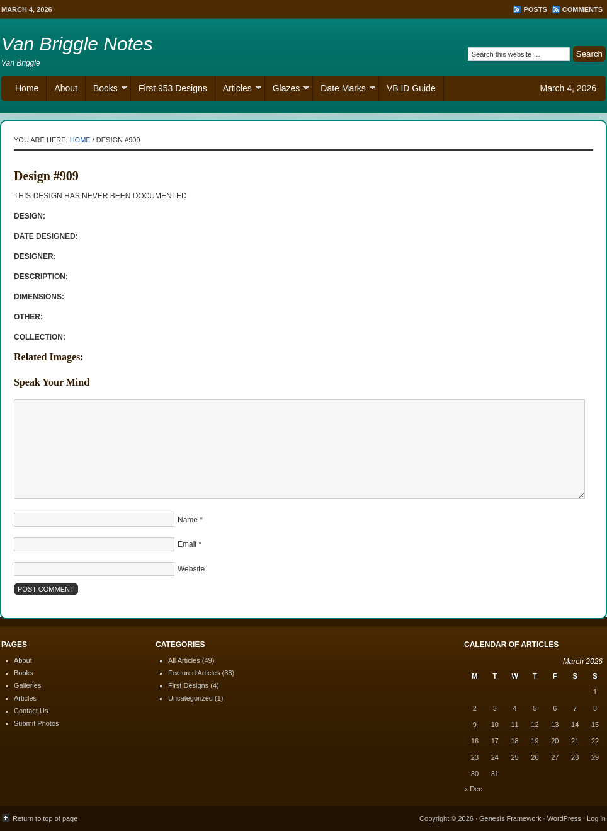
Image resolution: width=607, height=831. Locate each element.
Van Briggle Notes (77, 43)
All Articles (184, 660)
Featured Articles (194, 673)
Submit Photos (36, 723)
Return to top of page (45, 818)
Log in (596, 818)
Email (187, 544)
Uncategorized (190, 698)
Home (26, 88)
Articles (238, 89)
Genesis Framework (510, 818)
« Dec (473, 789)
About (65, 88)
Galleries (27, 685)
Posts (535, 9)
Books (106, 89)
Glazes (287, 89)
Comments (582, 9)
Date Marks (344, 89)
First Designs (188, 685)
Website (191, 569)
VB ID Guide (411, 88)
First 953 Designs (173, 88)
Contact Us (31, 710)
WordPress (564, 818)
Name (188, 519)
